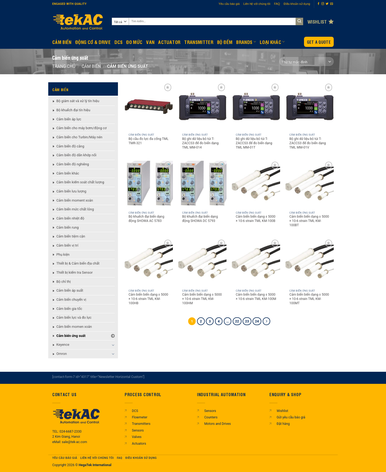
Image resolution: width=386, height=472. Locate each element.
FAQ (277, 3)
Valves (137, 437)
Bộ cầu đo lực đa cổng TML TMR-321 (148, 141)
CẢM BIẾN (62, 42)
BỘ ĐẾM (224, 42)
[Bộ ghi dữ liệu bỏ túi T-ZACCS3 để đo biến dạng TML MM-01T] (256, 106)
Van (150, 42)
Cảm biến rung (67, 227)
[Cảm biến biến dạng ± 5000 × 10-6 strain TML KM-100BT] (309, 184)
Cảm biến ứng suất (71, 336)
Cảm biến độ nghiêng (72, 164)
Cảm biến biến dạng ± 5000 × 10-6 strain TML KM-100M (256, 297)
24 (257, 321)
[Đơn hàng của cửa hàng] (306, 61)
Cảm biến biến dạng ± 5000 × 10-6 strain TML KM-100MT (309, 299)
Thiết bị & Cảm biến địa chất (77, 263)
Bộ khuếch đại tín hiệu (73, 110)
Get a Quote (319, 42)
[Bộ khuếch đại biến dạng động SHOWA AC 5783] (149, 184)
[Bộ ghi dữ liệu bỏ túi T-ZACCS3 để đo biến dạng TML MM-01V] (309, 106)
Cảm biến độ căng (70, 146)
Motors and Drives (217, 424)
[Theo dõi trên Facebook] (318, 3)
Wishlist (282, 411)
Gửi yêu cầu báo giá (291, 417)
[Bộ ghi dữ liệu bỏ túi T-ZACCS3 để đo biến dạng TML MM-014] (202, 106)
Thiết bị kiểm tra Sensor (74, 272)
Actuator (169, 42)
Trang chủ (63, 66)
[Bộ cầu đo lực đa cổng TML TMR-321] (149, 106)
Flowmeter (139, 417)
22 (237, 321)
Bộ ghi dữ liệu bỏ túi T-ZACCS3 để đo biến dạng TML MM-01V (307, 143)
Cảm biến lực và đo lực (73, 317)
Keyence (62, 345)
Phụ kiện (62, 254)
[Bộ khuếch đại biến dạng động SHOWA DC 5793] (202, 184)
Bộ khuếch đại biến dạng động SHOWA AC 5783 (146, 219)
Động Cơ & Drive (93, 42)
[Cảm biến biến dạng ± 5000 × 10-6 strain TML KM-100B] (256, 184)
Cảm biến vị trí (67, 245)
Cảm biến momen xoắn (74, 327)
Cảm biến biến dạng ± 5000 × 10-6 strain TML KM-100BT (309, 221)
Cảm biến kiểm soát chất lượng (80, 182)
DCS (118, 42)
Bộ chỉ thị (63, 282)
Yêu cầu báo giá (229, 3)
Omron (61, 354)
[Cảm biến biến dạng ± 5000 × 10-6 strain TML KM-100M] (256, 262)
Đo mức (134, 42)
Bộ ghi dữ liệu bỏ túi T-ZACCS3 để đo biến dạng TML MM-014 (200, 143)
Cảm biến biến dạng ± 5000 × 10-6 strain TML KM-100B (255, 219)
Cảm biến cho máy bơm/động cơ (81, 128)
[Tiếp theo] (266, 321)
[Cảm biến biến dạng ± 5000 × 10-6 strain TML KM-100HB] (149, 262)
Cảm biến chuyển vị (71, 300)
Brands (246, 42)
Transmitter (198, 42)
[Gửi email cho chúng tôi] (331, 3)
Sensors (138, 430)
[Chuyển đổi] (113, 345)
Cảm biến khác (67, 173)
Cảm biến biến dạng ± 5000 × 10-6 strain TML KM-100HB (148, 299)
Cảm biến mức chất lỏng (75, 209)
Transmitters (141, 424)
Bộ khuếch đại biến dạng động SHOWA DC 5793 (200, 219)
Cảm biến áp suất (69, 290)
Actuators (139, 443)
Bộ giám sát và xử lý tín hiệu (77, 101)
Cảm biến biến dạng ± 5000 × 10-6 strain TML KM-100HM (202, 299)
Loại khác (272, 42)
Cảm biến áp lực (68, 119)
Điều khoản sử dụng (297, 3)
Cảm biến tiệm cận (70, 236)
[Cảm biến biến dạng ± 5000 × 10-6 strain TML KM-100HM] (202, 262)
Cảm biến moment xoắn (74, 200)
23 (247, 321)
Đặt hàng (283, 424)
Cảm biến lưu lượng (71, 191)
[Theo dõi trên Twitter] (327, 3)
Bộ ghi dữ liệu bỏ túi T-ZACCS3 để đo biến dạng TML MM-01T (254, 143)
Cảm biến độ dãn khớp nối (76, 155)
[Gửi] (299, 21)
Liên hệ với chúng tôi (256, 3)
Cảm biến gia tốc (69, 309)
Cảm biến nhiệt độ (70, 218)
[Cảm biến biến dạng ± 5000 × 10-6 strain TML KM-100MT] (309, 262)
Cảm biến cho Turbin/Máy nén (79, 137)
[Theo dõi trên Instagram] (322, 3)
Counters (210, 417)
